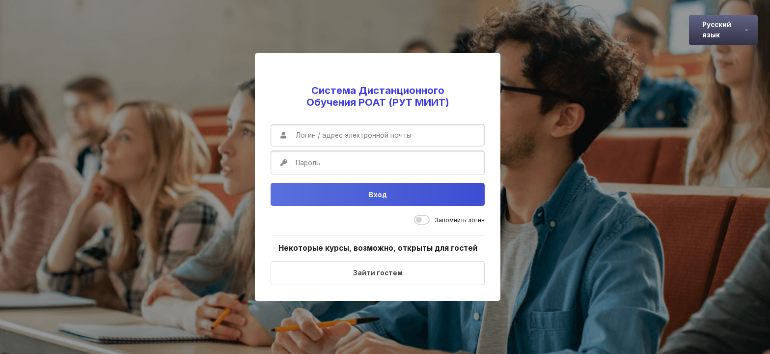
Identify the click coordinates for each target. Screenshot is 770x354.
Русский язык (716, 29)
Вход (378, 195)
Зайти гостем (378, 273)
